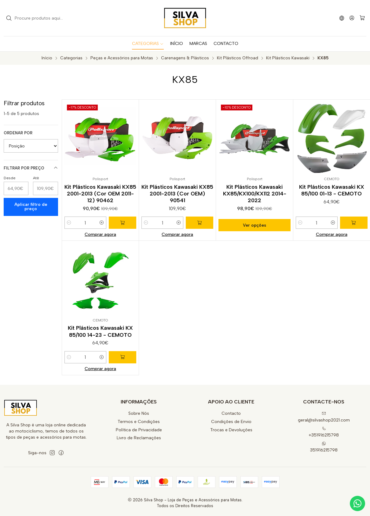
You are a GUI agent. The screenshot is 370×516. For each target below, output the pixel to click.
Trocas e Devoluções (231, 429)
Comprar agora (100, 234)
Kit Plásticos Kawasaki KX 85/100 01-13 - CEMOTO (331, 190)
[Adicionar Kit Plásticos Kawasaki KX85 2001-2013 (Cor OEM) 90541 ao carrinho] (199, 223)
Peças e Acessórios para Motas (121, 58)
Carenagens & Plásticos (185, 58)
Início (47, 58)
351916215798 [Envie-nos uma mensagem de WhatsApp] (324, 447)
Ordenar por (18, 133)
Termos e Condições (139, 421)
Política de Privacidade (139, 429)
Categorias (71, 58)
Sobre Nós (138, 413)
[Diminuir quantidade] (69, 222)
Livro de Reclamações (139, 437)
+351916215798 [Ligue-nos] (324, 432)
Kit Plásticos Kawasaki (288, 58)
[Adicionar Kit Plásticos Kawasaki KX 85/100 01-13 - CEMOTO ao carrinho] (354, 223)
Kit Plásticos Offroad (237, 58)
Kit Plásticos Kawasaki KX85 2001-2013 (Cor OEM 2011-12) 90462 (100, 193)
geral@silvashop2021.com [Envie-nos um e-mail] (324, 417)
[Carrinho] (362, 18)
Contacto (231, 413)
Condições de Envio (231, 421)
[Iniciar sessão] (352, 18)
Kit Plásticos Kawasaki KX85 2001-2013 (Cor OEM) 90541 (177, 193)
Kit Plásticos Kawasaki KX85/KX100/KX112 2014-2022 (254, 193)
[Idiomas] (342, 18)
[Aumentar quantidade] (101, 222)
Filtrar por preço (31, 167)
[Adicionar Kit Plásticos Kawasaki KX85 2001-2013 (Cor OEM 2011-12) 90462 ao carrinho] (122, 223)
